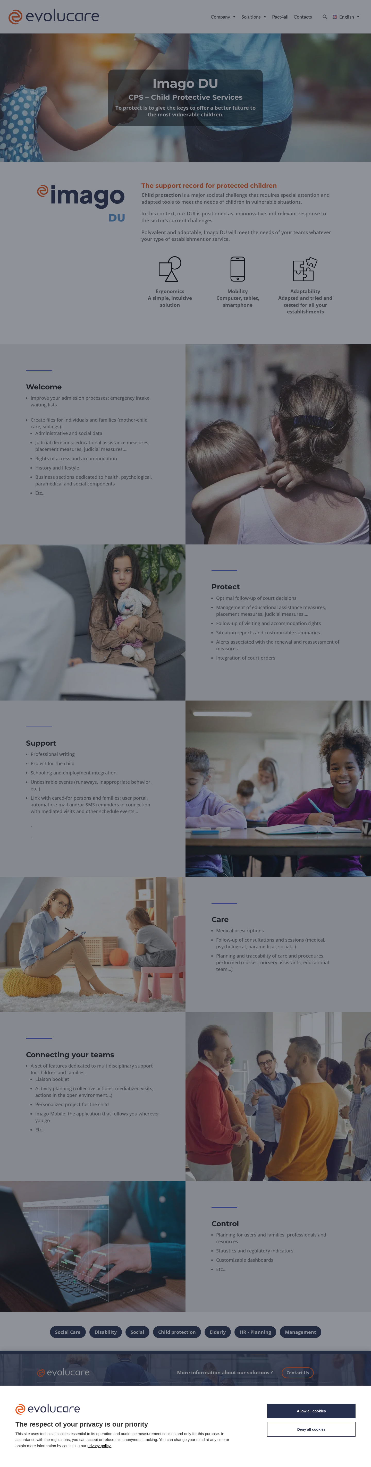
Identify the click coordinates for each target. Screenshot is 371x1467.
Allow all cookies (311, 1411)
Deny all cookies (311, 1429)
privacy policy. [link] (99, 1446)
